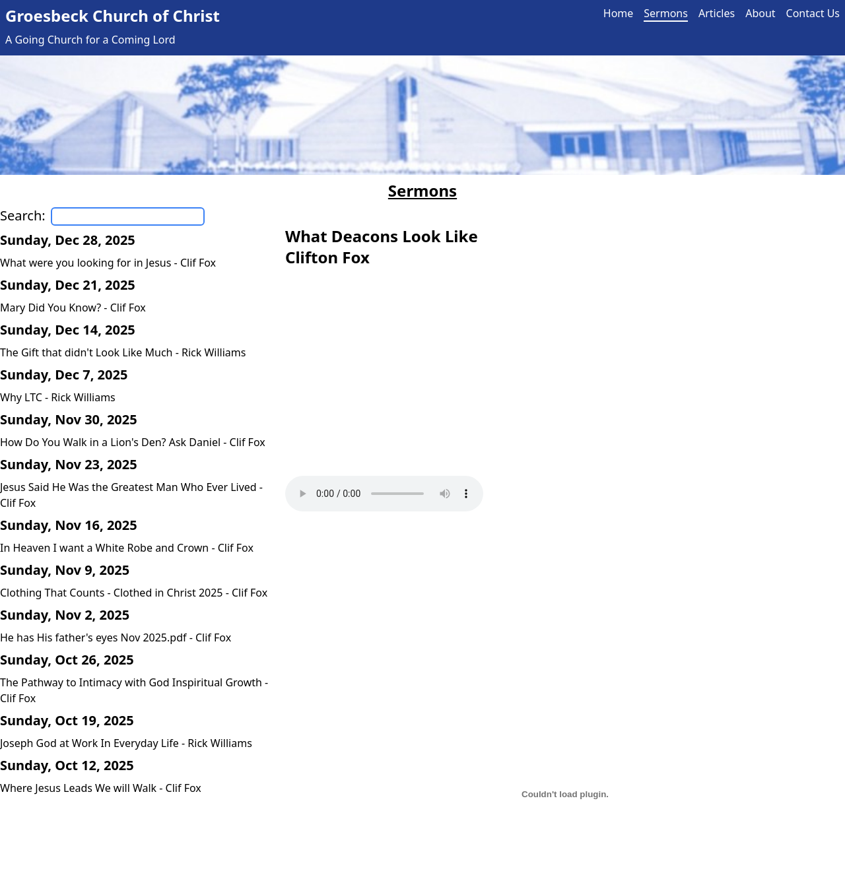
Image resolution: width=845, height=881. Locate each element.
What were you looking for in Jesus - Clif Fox (108, 262)
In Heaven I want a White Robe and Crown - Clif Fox (127, 547)
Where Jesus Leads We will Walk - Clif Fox (100, 788)
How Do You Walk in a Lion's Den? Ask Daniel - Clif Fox (132, 442)
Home (618, 13)
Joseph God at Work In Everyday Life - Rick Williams (126, 743)
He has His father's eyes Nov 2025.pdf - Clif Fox (115, 637)
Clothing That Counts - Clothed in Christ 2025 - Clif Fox (133, 592)
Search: (23, 215)
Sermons (666, 13)
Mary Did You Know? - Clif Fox (73, 307)
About (760, 13)
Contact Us (813, 13)
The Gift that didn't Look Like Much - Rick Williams (123, 352)
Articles (716, 13)
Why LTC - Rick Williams (58, 397)
